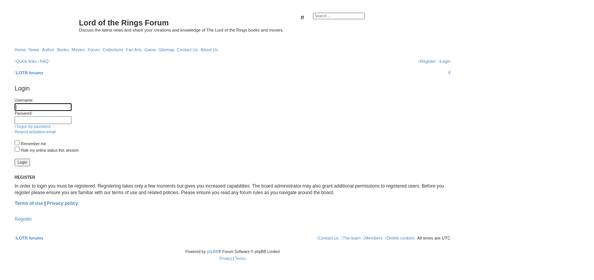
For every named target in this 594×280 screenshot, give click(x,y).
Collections (112, 49)
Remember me (30, 144)
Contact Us (187, 49)
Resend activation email (35, 132)
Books (63, 49)
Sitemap (166, 49)
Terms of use (29, 203)
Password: (24, 113)
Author (48, 49)
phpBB (212, 252)
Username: (24, 100)
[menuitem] (43, 61)
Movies (78, 49)
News (33, 49)
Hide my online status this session (47, 150)
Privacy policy (62, 203)
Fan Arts (134, 49)
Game (150, 49)
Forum (94, 49)
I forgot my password (32, 126)
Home (20, 49)
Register (23, 219)
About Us (209, 49)
